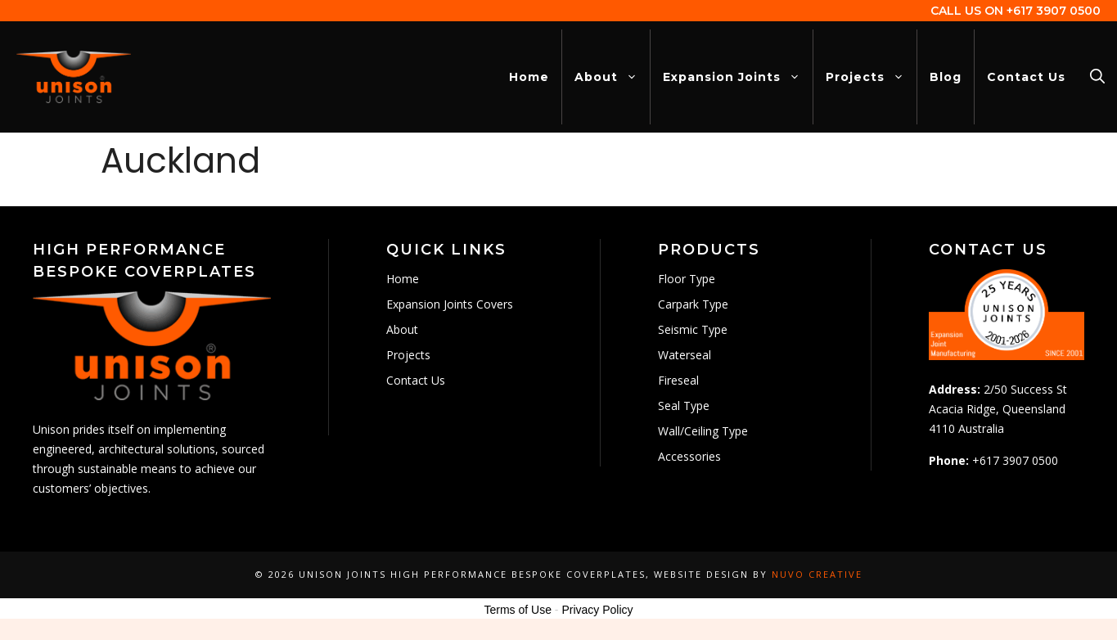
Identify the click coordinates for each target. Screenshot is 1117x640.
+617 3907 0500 (1054, 10)
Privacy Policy (597, 609)
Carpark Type (693, 304)
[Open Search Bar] (1097, 76)
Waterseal (684, 355)
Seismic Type (692, 329)
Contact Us (1026, 77)
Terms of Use (517, 609)
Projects (871, 76)
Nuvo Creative (817, 574)
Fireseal (678, 380)
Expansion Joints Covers (449, 304)
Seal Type (683, 405)
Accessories (689, 456)
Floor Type (686, 278)
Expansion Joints (738, 76)
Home (529, 77)
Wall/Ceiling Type (703, 431)
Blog (946, 77)
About (612, 76)
